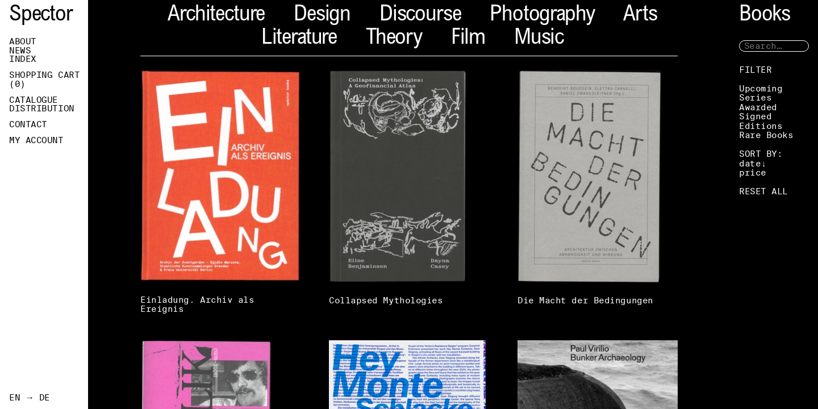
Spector (41, 16)
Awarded (758, 107)
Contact (28, 124)
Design (322, 16)
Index (22, 59)
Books (764, 16)
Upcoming (760, 88)
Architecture (216, 16)
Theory (394, 39)
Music (539, 39)
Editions (760, 126)
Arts (640, 16)
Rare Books (766, 135)
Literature (299, 39)
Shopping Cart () (44, 79)
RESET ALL (763, 191)
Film (468, 39)
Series (755, 97)
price (752, 172)
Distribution (41, 108)
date (750, 163)
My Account (36, 140)
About (22, 41)
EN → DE (29, 397)
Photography (542, 16)
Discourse (420, 16)
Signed (755, 116)
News (20, 50)
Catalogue (33, 100)
